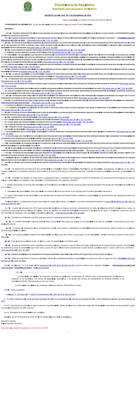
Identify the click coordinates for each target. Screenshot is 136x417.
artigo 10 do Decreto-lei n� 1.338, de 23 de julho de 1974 (53, 294)
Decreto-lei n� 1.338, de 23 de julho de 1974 (57, 265)
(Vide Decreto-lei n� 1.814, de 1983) (15, 103)
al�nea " (12, 294)
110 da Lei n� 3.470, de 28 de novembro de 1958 (34, 299)
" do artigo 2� (21, 294)
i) (18, 276)
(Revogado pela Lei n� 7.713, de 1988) (42, 40)
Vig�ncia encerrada (41, 268)
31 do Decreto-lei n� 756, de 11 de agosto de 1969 (75, 299)
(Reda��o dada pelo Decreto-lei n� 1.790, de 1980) (63, 150)
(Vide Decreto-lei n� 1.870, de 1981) (70, 213)
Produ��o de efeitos (23, 268)
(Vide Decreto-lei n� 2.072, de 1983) (15, 250)
